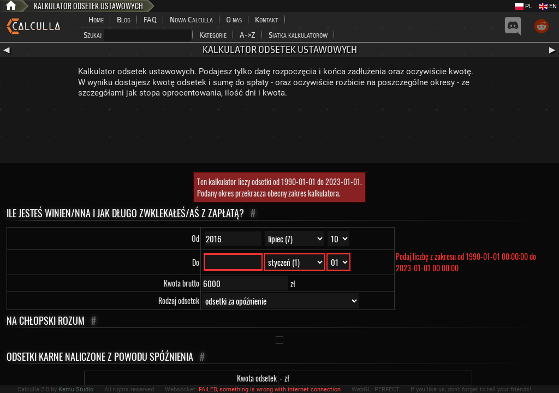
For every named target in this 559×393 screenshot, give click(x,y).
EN (548, 6)
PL (523, 6)
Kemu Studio (75, 389)
